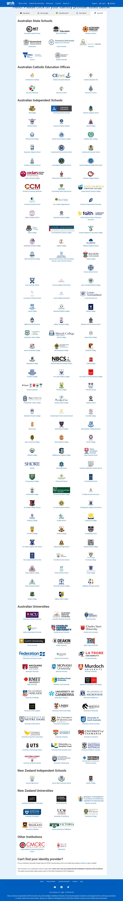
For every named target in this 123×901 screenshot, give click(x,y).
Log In (102, 3)
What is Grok (23, 3)
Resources (49, 3)
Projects (75, 881)
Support (94, 3)
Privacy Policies (51, 881)
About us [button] (66, 3)
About (41, 881)
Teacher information (64, 881)
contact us (83, 863)
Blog (81, 881)
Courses (58, 3)
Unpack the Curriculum (36, 3)
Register (111, 3)
